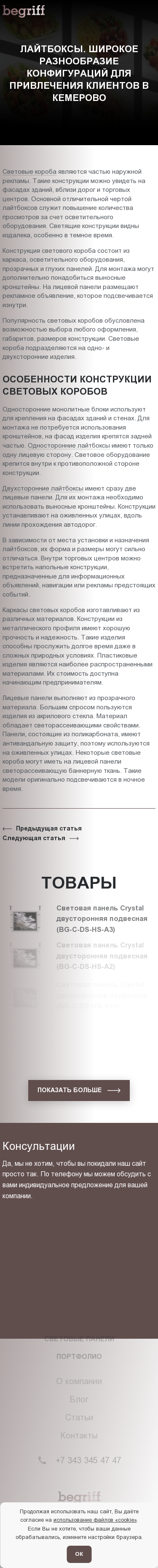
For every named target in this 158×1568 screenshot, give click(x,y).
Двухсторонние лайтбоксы (43, 488)
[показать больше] (79, 1090)
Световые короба (29, 171)
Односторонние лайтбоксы (69, 445)
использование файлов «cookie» (95, 1520)
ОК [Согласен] (79, 1554)
